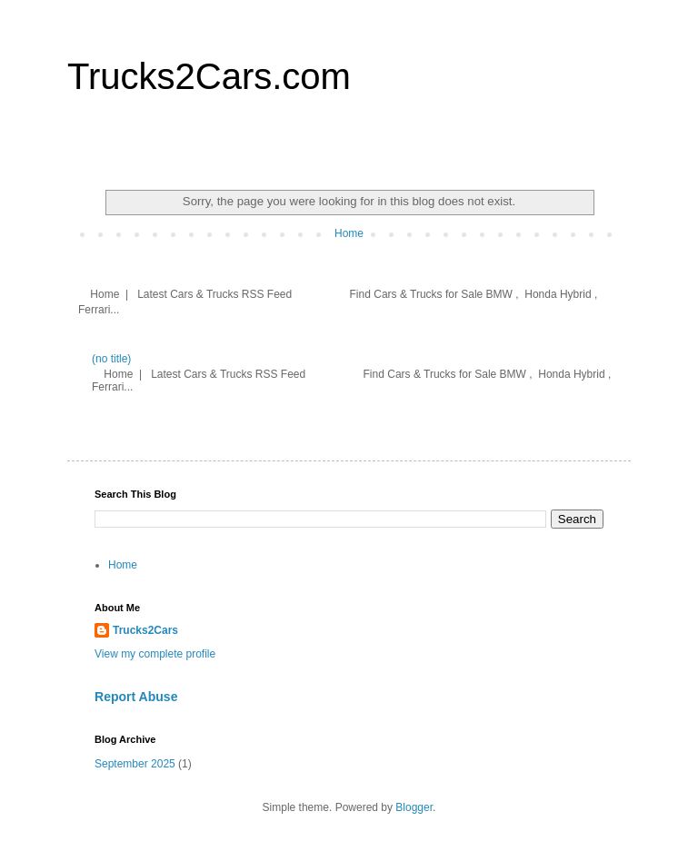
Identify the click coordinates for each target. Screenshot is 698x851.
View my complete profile (155, 654)
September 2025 (135, 763)
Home (349, 233)
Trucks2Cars (145, 630)
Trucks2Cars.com (209, 76)
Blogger (414, 807)
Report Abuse (136, 696)
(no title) (111, 358)
